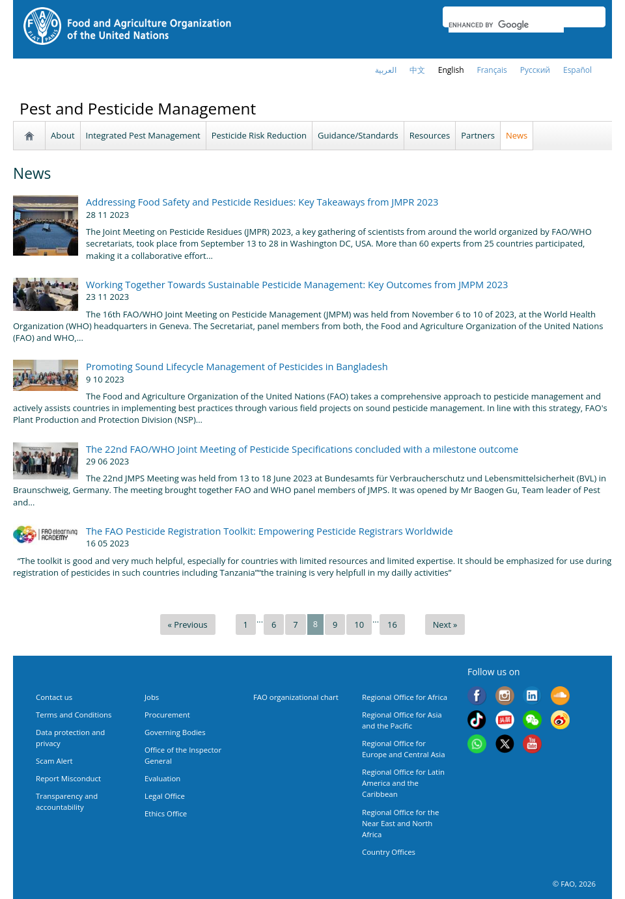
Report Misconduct (68, 778)
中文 (417, 69)
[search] (506, 25)
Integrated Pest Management (143, 135)
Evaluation (162, 778)
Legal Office (165, 796)
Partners (478, 135)
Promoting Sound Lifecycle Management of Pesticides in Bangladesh (237, 366)
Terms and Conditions (73, 714)
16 (392, 624)
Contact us (54, 697)
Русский (535, 69)
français (492, 69)
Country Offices (388, 852)
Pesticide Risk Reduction (259, 135)
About (63, 135)
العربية (385, 69)
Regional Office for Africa (404, 697)
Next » (445, 624)
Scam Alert (54, 761)
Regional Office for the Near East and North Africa (400, 823)
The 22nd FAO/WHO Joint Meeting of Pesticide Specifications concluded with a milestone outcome (302, 448)
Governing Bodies (175, 732)
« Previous (188, 624)
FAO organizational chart (296, 697)
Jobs (152, 697)
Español (577, 69)
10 (359, 624)
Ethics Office (166, 813)
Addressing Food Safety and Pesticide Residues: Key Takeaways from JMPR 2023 (262, 201)
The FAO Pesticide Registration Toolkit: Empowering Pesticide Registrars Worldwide (269, 530)
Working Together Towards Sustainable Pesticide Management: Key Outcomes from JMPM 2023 (297, 284)
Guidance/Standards (358, 135)
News (516, 135)
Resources (430, 135)
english (451, 69)
